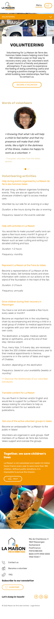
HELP (13, 487)
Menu (39, 5)
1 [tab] (25, 169)
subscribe (14, 596)
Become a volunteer (27, 93)
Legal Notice (35, 614)
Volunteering (8, 17)
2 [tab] (28, 169)
